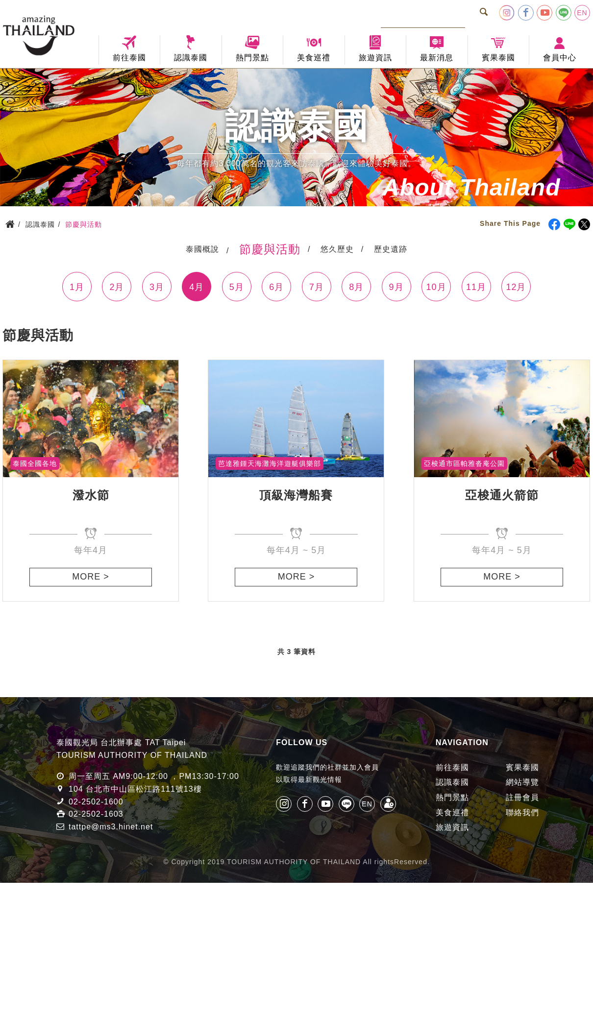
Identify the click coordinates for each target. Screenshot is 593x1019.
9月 (396, 287)
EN (582, 13)
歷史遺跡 (390, 249)
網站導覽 (522, 782)
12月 (516, 287)
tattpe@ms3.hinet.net (111, 827)
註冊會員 (522, 797)
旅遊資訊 (452, 827)
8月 (356, 287)
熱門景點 (452, 797)
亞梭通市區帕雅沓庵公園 (464, 463)
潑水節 (91, 495)
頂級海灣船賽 (296, 495)
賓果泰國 (522, 767)
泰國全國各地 (35, 463)
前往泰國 (452, 767)
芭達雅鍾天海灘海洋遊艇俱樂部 (269, 463)
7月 (316, 287)
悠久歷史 (337, 249)
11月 (476, 287)
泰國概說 (202, 249)
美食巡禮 (452, 812)
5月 (236, 287)
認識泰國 (452, 782)
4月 (196, 287)
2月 (116, 287)
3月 (156, 287)
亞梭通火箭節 (502, 495)
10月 (436, 287)
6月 (276, 287)
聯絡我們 (522, 812)
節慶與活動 (269, 249)
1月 (77, 287)
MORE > (90, 577)
